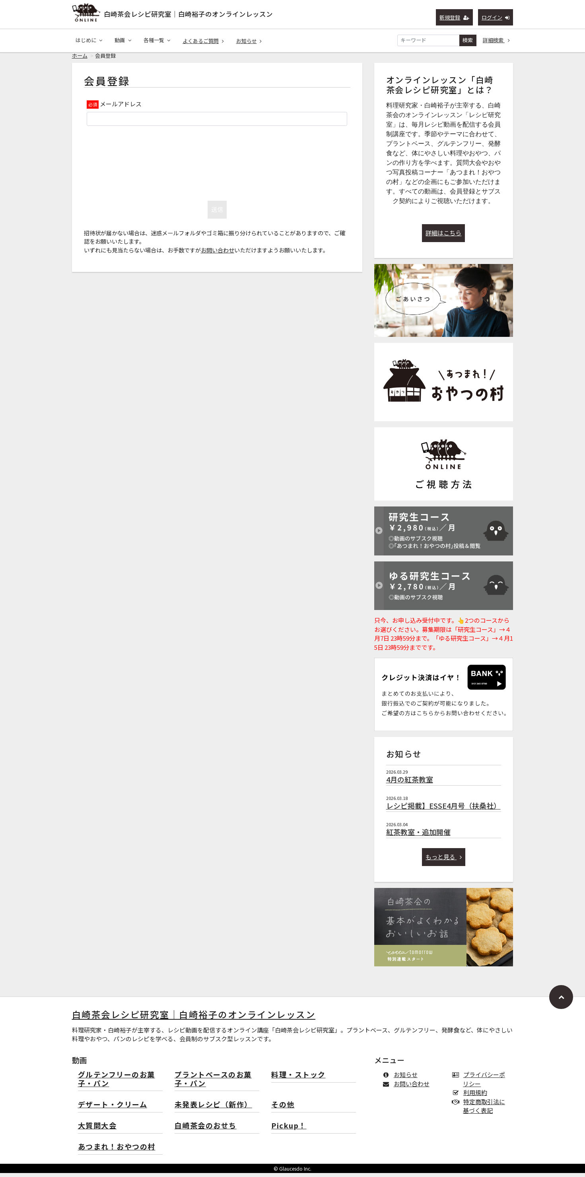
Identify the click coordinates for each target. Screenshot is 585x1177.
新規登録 (454, 17)
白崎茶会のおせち (206, 1129)
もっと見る (444, 860)
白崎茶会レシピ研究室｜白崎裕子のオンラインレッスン (188, 14)
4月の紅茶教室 (409, 783)
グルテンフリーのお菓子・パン (116, 1083)
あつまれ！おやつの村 (116, 1150)
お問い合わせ (217, 254)
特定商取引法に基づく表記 (480, 1110)
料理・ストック (298, 1078)
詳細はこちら (443, 237)
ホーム (79, 59)
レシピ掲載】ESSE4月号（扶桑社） (443, 809)
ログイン (496, 17)
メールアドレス (121, 108)
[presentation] (217, 165)
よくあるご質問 (203, 41)
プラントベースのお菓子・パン (213, 1083)
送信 (217, 213)
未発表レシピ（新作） (213, 1108)
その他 (283, 1108)
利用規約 (471, 1096)
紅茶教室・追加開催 (418, 836)
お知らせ (249, 41)
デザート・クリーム (113, 1108)
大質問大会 (97, 1129)
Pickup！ (289, 1129)
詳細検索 (496, 40)
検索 (468, 40)
